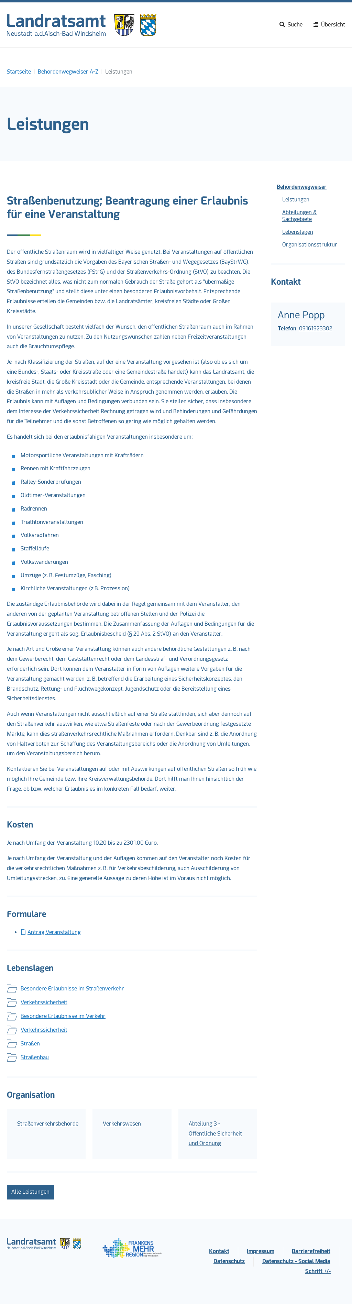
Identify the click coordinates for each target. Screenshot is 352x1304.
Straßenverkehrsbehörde (47, 1123)
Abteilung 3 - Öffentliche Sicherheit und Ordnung (215, 1133)
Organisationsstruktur (309, 244)
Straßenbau (35, 1057)
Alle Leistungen (30, 1191)
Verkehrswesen (122, 1123)
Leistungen (295, 199)
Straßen (30, 1043)
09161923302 (315, 328)
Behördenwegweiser (302, 187)
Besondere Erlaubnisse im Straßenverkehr (72, 988)
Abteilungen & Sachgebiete (299, 215)
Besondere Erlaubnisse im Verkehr (63, 1016)
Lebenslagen (297, 232)
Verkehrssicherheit (44, 1002)
